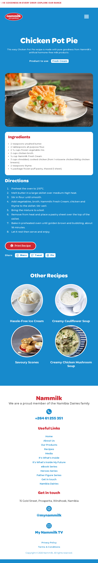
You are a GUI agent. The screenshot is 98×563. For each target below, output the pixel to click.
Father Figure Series (49, 475)
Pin (52, 255)
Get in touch (49, 479)
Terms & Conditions (49, 547)
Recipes (49, 449)
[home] (14, 17)
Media (49, 453)
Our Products (49, 444)
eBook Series (49, 466)
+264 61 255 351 (49, 418)
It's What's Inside (49, 457)
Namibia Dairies (49, 483)
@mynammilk (49, 515)
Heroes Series (49, 470)
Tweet (38, 255)
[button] (86, 16)
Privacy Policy (49, 542)
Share (23, 255)
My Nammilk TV (49, 532)
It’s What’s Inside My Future (49, 462)
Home (49, 436)
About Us (49, 440)
